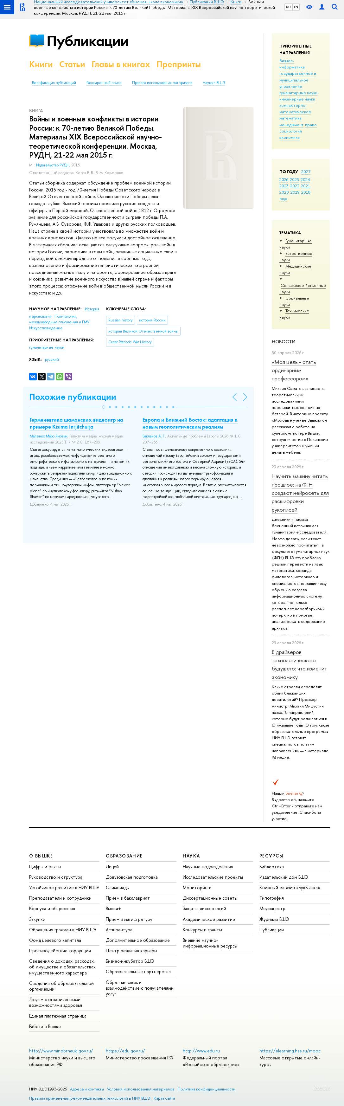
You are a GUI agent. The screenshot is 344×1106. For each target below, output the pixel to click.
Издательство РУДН (52, 165)
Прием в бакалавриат (128, 898)
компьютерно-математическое (295, 108)
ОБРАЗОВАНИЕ (124, 856)
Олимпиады (118, 887)
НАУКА (191, 856)
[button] (103, 407)
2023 (284, 186)
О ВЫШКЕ (41, 856)
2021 (305, 186)
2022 (294, 186)
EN (296, 7)
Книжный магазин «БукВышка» (289, 887)
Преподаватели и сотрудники (60, 898)
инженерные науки (297, 99)
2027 (305, 171)
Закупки (37, 919)
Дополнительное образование (138, 940)
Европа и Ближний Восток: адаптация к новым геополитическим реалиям (190, 423)
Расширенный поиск (104, 82)
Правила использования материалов (162, 82)
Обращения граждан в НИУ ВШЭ (62, 930)
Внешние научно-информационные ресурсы (210, 943)
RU (288, 7)
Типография (271, 898)
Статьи (72, 64)
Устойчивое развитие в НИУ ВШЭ (64, 887)
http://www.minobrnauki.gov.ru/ (61, 1051)
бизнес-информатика (292, 64)
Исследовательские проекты (213, 877)
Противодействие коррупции (60, 951)
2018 (305, 192)
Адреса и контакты (87, 1089)
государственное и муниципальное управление (297, 79)
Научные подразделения (208, 866)
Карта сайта (164, 1098)
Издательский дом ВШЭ (283, 877)
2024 (305, 179)
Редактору (322, 1088)
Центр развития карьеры (131, 951)
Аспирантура (119, 930)
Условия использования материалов (141, 1089)
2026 (283, 179)
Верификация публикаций (54, 82)
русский (52, 359)
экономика (289, 137)
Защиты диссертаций (204, 908)
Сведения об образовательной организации (61, 986)
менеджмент (291, 124)
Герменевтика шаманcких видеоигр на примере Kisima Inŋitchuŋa (76, 423)
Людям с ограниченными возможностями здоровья (55, 1002)
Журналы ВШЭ (274, 919)
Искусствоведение (46, 328)
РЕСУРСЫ (271, 856)
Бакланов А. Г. (154, 436)
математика (290, 118)
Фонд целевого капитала (55, 940)
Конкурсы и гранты (202, 930)
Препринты (178, 64)
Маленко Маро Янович (48, 436)
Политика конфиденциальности (206, 1089)
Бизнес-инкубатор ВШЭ (130, 961)
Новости (284, 341)
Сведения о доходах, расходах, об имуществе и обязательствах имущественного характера (62, 966)
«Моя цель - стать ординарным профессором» (294, 370)
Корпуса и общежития (52, 908)
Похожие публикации (72, 396)
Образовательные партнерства (138, 971)
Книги (41, 64)
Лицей (112, 866)
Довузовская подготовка (132, 877)
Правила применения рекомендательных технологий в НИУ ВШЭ (89, 1098)
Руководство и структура (55, 877)
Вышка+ (113, 908)
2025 (294, 179)
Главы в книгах (121, 64)
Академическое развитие (209, 919)
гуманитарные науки (298, 92)
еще (283, 198)
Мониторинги (197, 887)
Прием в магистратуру (129, 919)
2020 (284, 192)
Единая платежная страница (57, 1016)
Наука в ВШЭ (214, 82)
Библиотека (271, 866)
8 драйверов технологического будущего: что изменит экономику (299, 664)
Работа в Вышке (45, 1026)
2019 (295, 192)
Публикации (88, 40)
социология (290, 131)
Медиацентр (272, 908)
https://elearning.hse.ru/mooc (290, 1051)
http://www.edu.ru (201, 1051)
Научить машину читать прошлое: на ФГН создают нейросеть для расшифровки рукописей (300, 492)
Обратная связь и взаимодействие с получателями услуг (140, 988)
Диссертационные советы (210, 898)
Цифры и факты (45, 866)
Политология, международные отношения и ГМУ (59, 319)
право (311, 124)
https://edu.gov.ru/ (125, 1051)
